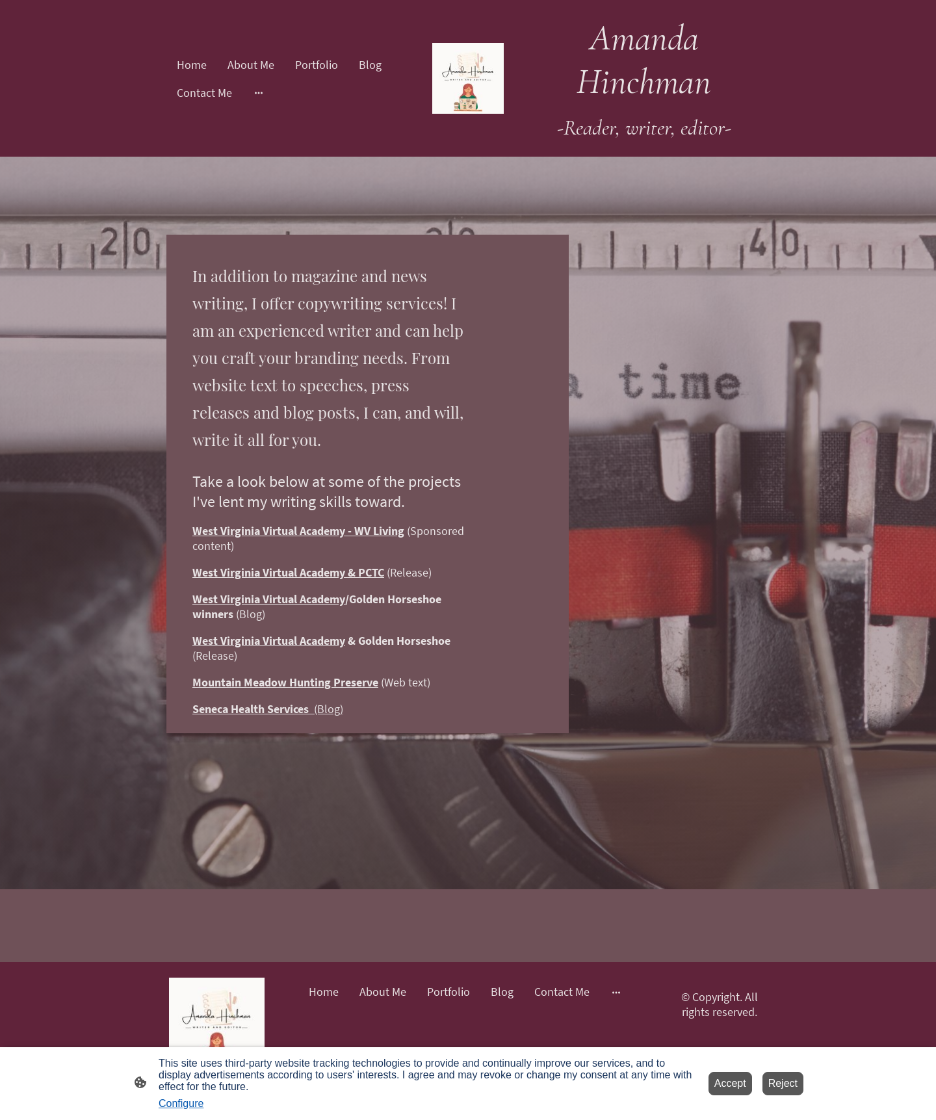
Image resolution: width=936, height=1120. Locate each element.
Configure (181, 1103)
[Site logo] (468, 78)
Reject (783, 1083)
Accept (730, 1083)
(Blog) (267, 708)
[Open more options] (258, 92)
